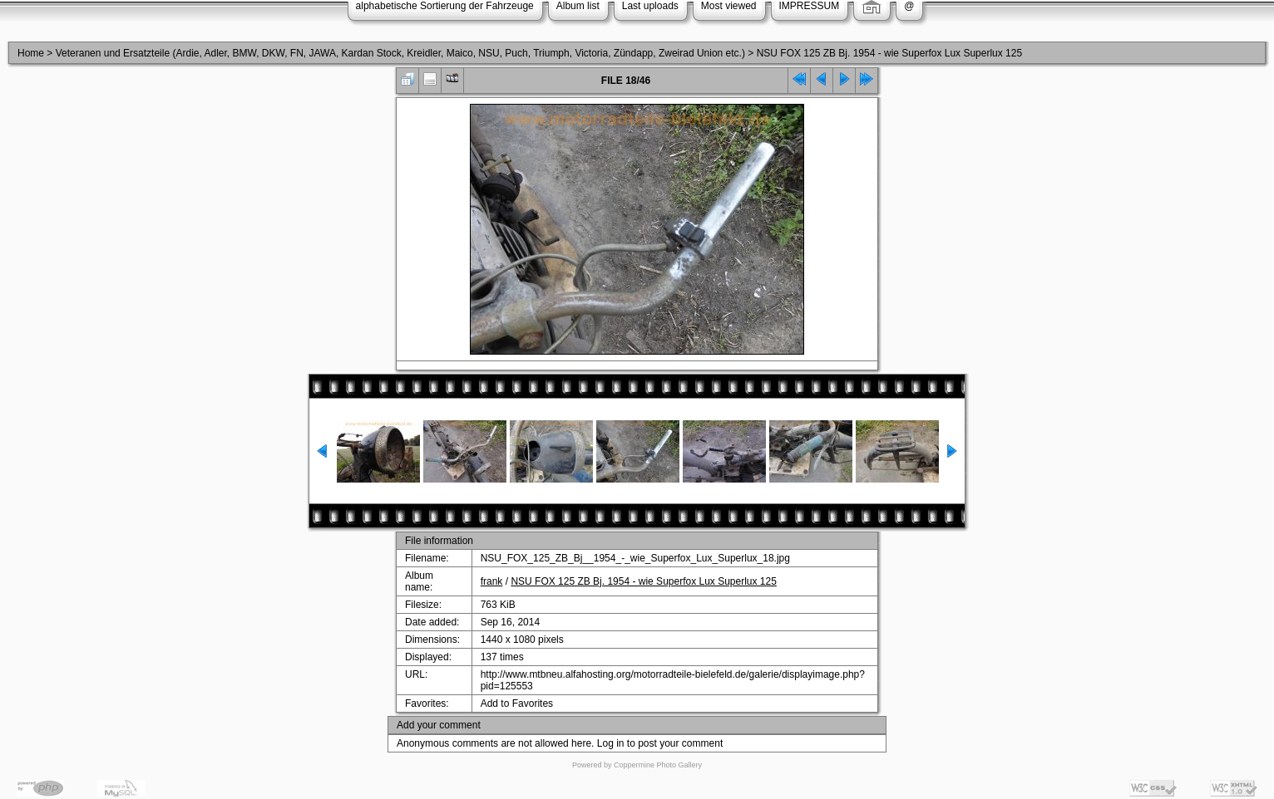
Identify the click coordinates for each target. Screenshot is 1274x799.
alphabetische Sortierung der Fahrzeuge (445, 6)
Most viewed (729, 6)
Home (30, 53)
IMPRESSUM (809, 6)
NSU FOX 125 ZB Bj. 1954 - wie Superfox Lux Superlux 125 (890, 53)
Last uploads (650, 6)
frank (492, 581)
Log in (611, 743)
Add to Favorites (517, 703)
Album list (578, 6)
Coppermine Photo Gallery (658, 765)
